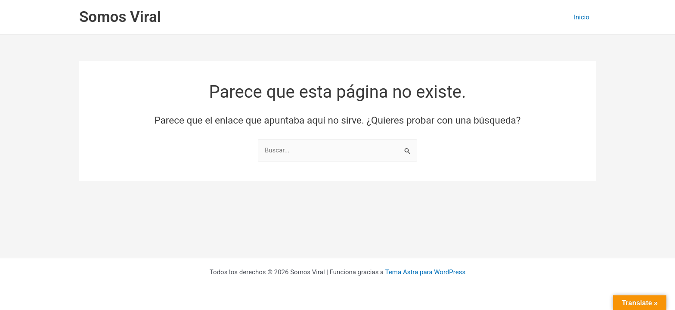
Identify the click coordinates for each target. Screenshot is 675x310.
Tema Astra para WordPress (425, 272)
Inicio (581, 17)
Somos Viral (120, 17)
